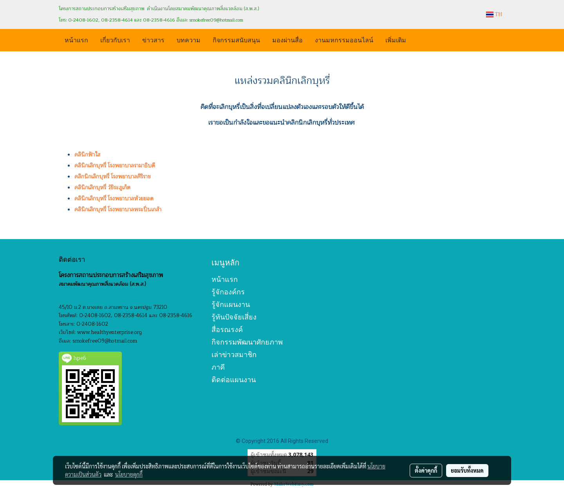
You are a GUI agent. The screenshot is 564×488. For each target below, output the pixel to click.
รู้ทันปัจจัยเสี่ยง (234, 317)
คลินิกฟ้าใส (87, 154)
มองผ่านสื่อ (287, 39)
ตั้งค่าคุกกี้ (426, 470)
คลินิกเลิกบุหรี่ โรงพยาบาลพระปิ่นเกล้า (117, 209)
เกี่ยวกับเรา (115, 39)
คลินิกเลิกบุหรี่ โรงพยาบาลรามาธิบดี (114, 165)
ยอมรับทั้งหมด (467, 470)
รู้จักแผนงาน (231, 304)
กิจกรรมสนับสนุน (236, 39)
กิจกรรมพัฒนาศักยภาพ (247, 342)
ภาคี (218, 367)
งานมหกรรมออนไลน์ (344, 39)
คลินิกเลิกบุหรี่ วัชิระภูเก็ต (102, 187)
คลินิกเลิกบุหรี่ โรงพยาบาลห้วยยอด (114, 198)
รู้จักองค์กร (228, 292)
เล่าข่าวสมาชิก (234, 354)
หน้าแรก (76, 39)
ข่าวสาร (153, 39)
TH (494, 14)
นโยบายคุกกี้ (129, 474)
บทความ (189, 39)
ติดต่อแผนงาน (234, 380)
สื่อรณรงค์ (227, 329)
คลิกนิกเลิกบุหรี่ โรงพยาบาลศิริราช (112, 176)
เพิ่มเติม (395, 39)
